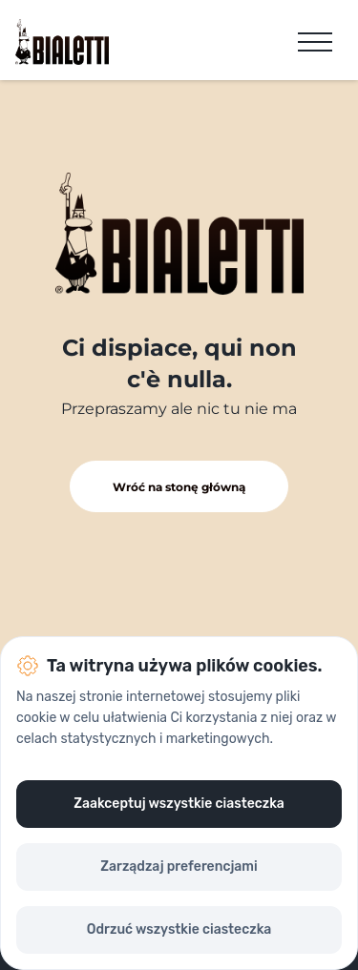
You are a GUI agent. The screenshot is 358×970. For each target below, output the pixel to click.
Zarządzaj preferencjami (178, 866)
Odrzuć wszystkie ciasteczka (179, 929)
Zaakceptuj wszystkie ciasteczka (179, 803)
